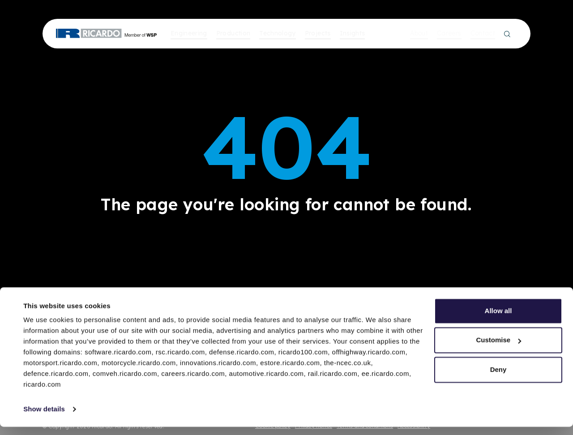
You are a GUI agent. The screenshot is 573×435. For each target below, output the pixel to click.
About (419, 33)
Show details (44, 417)
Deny (498, 378)
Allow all (498, 319)
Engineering (189, 33)
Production (233, 33)
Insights (352, 33)
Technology (277, 33)
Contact (482, 33)
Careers (449, 33)
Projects (318, 33)
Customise (498, 348)
